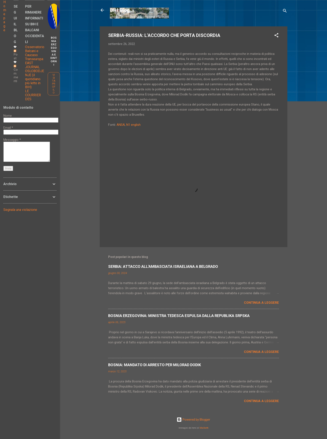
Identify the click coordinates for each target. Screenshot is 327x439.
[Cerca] (284, 11)
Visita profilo (53, 83)
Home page (4, 16)
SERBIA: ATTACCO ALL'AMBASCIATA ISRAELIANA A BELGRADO (163, 266)
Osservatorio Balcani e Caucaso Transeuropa (34, 53)
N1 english (133, 125)
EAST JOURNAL (32, 65)
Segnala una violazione (20, 210)
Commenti (16, 74)
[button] (276, 36)
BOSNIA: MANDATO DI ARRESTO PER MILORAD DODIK (154, 365)
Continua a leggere (261, 303)
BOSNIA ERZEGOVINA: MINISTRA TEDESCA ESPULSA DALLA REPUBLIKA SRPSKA (179, 315)
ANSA (121, 125)
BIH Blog (120, 10)
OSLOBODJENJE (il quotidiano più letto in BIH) (34, 79)
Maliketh (204, 428)
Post (15, 55)
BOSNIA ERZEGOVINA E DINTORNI (53, 51)
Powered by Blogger (193, 419)
